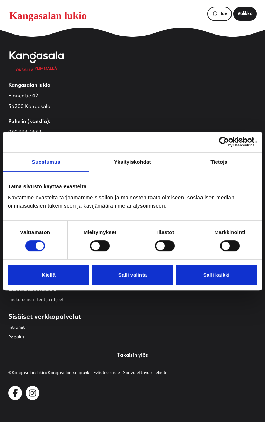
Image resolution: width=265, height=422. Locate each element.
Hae (222, 13)
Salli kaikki (216, 275)
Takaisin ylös (132, 355)
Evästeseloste (106, 373)
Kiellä (49, 275)
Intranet (16, 327)
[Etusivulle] (53, 15)
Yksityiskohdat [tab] (132, 162)
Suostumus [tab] (46, 162)
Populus (16, 337)
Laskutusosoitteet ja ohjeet (36, 300)
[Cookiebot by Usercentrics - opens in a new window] (227, 142)
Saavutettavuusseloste (145, 373)
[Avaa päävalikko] (245, 14)
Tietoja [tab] (218, 162)
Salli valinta (132, 275)
